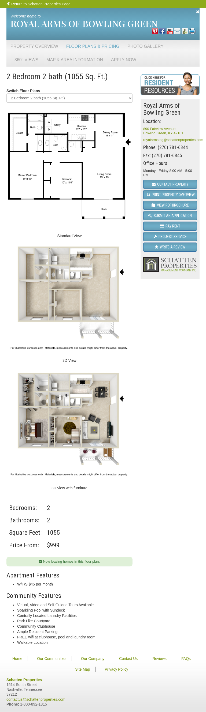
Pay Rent (170, 226)
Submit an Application (170, 216)
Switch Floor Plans (23, 91)
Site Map (82, 669)
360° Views (26, 59)
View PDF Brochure (170, 205)
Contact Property (170, 184)
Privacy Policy (116, 669)
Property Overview (34, 46)
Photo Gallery (145, 46)
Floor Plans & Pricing (92, 46)
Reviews (159, 658)
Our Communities (51, 658)
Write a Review (170, 247)
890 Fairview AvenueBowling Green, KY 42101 (163, 131)
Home (17, 658)
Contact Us (128, 658)
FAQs (186, 658)
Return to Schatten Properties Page (38, 4)
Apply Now (123, 59)
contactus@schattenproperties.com (35, 699)
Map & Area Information (74, 59)
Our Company (92, 658)
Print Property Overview (171, 195)
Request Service (170, 236)
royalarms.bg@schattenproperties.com (173, 140)
